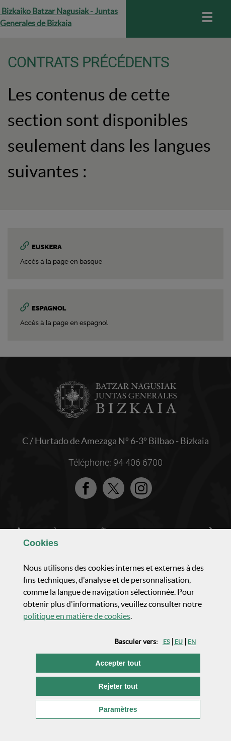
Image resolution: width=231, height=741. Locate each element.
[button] (166, 642)
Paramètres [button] (149, 708)
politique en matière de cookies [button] (76, 615)
